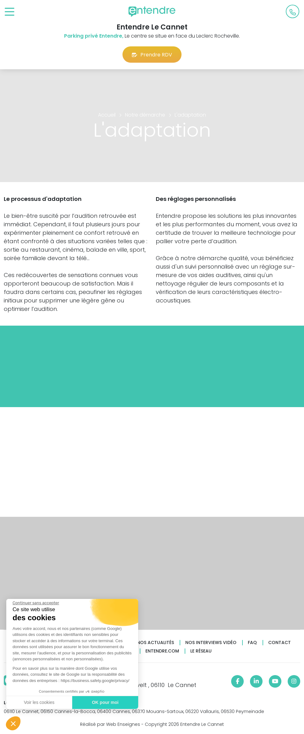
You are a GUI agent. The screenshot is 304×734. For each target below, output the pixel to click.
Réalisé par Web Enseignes (110, 724)
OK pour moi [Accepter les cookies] (105, 702)
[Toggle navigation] (9, 12)
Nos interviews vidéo (210, 642)
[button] (13, 723)
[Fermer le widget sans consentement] (35, 603)
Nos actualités (155, 642)
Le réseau (201, 651)
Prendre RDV (152, 54)
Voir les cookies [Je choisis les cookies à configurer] (39, 702)
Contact (279, 642)
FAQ (252, 642)
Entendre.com (162, 651)
